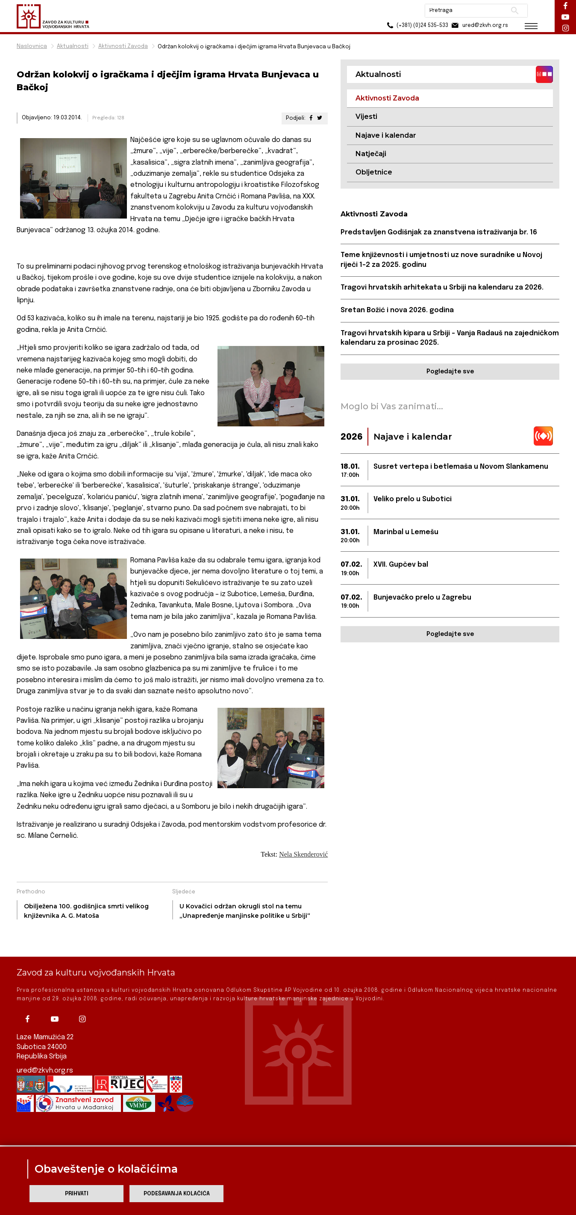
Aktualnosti (72, 46)
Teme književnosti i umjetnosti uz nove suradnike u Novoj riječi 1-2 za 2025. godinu (441, 259)
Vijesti (366, 116)
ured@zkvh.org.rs (45, 1044)
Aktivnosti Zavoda (123, 46)
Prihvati (76, 1194)
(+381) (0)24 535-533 (416, 25)
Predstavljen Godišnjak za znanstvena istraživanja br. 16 (439, 232)
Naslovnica (32, 46)
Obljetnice (374, 172)
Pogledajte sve (450, 372)
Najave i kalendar (386, 135)
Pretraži (515, 10)
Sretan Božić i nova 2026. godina (397, 310)
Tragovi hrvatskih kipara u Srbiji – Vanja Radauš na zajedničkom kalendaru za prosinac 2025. (450, 338)
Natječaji (371, 154)
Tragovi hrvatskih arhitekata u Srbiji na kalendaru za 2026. (442, 287)
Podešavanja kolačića (177, 1194)
